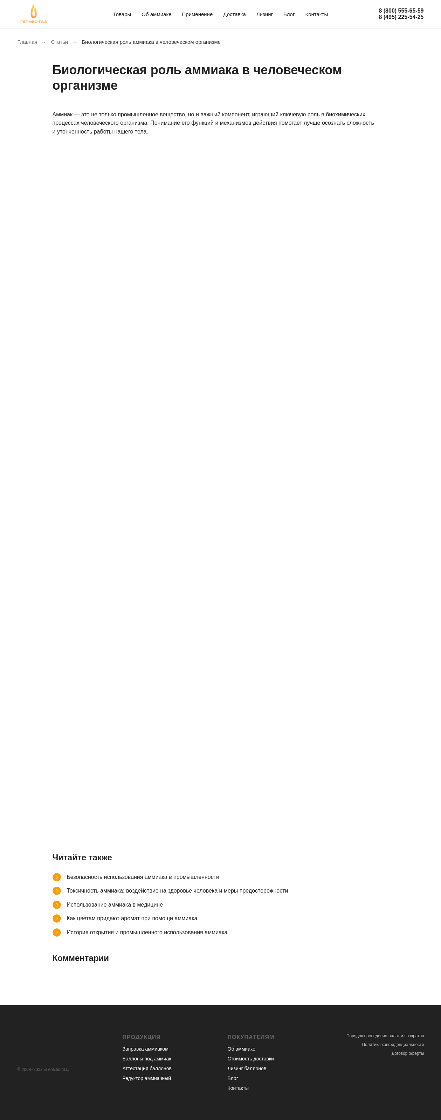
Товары (122, 14)
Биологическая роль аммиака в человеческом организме (151, 42)
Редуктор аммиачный (147, 1078)
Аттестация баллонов (147, 1068)
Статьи (59, 42)
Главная (27, 42)
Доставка (234, 14)
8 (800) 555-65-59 (401, 11)
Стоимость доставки (251, 1058)
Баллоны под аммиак (147, 1058)
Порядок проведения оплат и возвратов (385, 1035)
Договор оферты (408, 1053)
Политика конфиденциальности (393, 1044)
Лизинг (264, 14)
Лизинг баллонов (247, 1068)
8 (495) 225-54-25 (401, 17)
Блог (289, 14)
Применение (197, 14)
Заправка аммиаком (145, 1049)
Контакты (316, 14)
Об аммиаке (156, 14)
